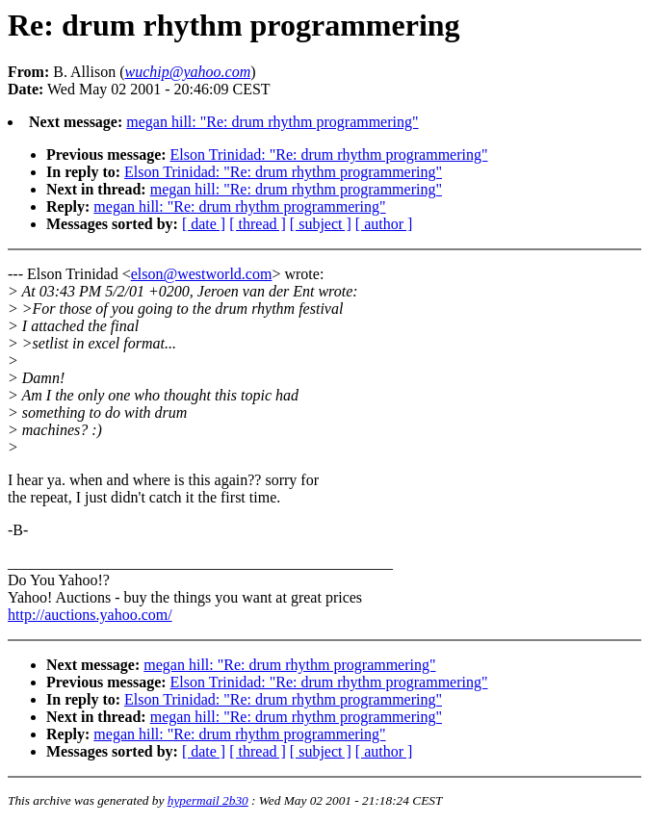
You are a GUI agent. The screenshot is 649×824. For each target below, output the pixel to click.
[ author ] (384, 224)
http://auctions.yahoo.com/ (90, 614)
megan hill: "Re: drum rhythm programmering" (272, 122)
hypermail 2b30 (208, 800)
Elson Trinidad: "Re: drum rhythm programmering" (329, 154)
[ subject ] (320, 224)
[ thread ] (257, 224)
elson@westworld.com (202, 274)
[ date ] (203, 224)
